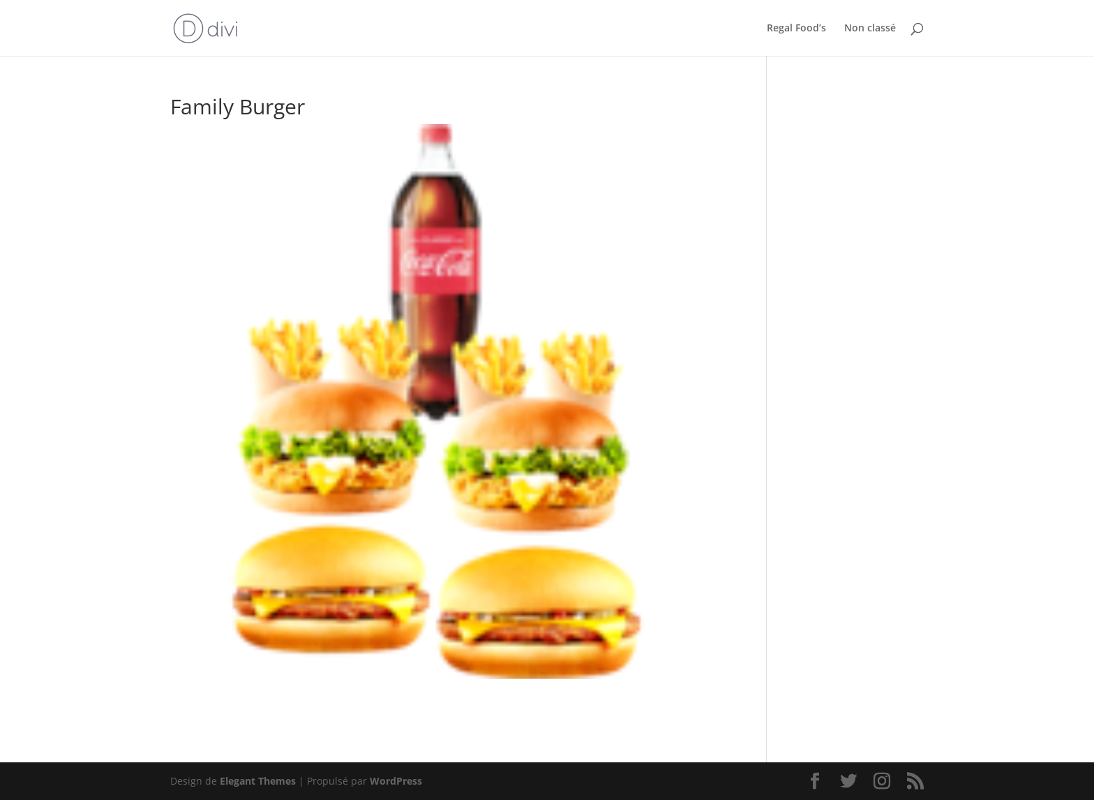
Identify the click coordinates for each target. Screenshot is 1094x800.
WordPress (396, 780)
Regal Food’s (796, 28)
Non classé (870, 28)
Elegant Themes (258, 780)
